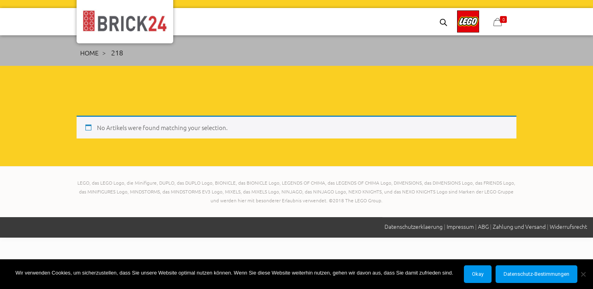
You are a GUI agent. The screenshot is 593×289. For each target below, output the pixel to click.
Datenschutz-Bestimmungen (536, 274)
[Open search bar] (443, 22)
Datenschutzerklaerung (414, 226)
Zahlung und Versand (519, 226)
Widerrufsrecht (568, 226)
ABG (483, 226)
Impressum (460, 226)
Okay (478, 274)
